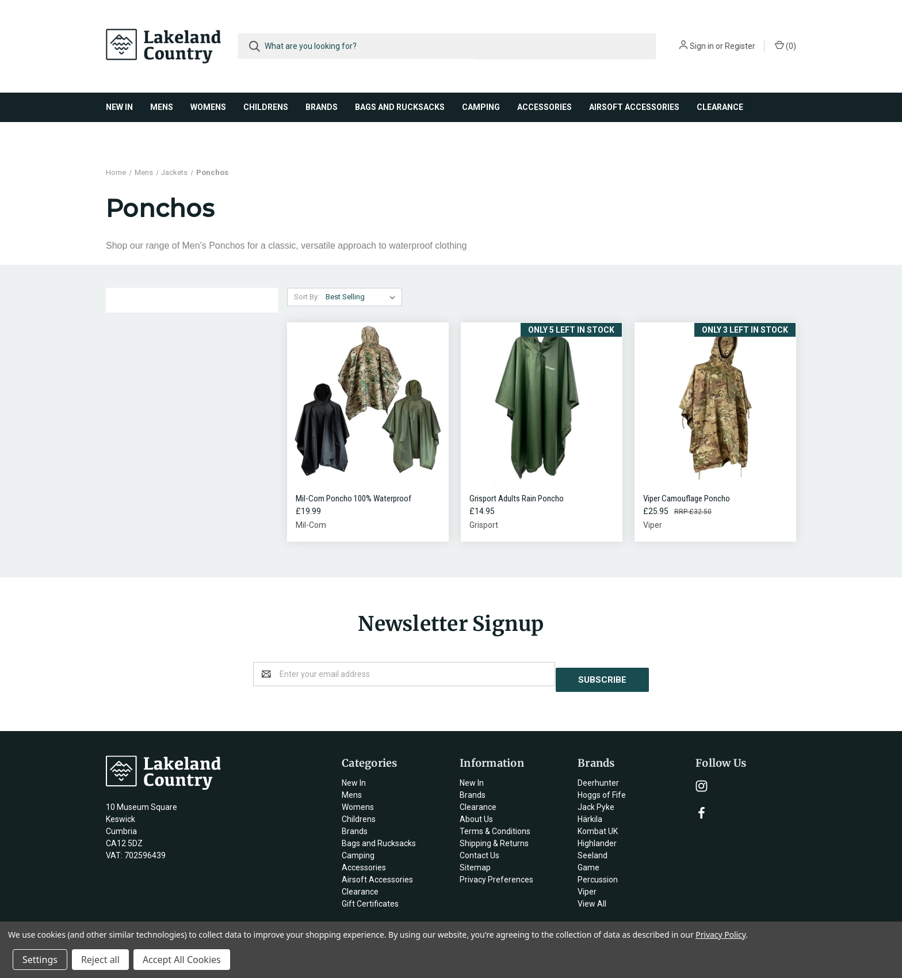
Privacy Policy (720, 934)
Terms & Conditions (495, 825)
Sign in (702, 46)
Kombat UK (598, 825)
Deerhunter (598, 777)
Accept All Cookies (182, 959)
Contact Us (479, 849)
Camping (481, 107)
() (785, 45)
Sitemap (475, 861)
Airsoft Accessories (634, 107)
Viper (587, 886)
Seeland (592, 849)
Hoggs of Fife (602, 789)
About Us (476, 813)
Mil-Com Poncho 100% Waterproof (353, 498)
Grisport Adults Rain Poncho (516, 498)
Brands (321, 107)
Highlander (597, 837)
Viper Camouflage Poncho (686, 498)
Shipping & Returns (494, 837)
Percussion (598, 873)
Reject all (100, 959)
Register (740, 46)
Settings (40, 959)
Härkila (590, 813)
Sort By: (306, 296)
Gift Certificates (370, 898)
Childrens (265, 107)
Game (588, 861)
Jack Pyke (596, 801)
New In (119, 107)
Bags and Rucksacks (400, 107)
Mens (161, 107)
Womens (208, 107)
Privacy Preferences (496, 873)
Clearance (720, 107)
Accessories (544, 107)
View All (592, 898)
